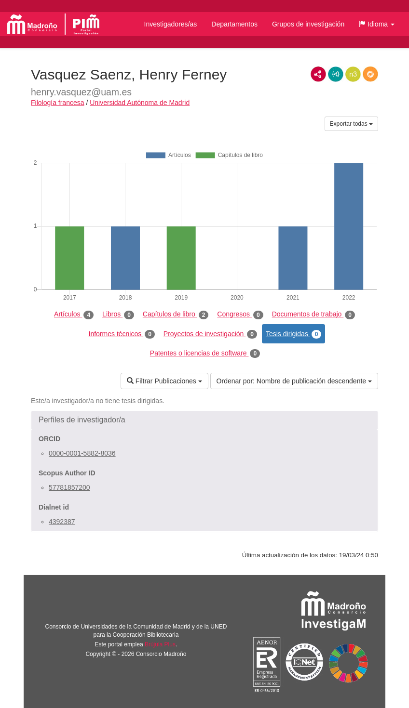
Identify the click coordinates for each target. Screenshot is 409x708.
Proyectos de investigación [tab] (210, 334)
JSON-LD (335, 74)
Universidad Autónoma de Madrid (140, 102)
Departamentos (234, 24)
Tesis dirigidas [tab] (294, 334)
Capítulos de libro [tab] (176, 314)
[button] (377, 24)
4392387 (62, 521)
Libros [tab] (118, 314)
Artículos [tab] (74, 314)
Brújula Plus (160, 644)
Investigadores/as (170, 24)
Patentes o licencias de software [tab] (205, 353)
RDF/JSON (370, 74)
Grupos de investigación (308, 24)
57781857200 (69, 487)
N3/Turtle (353, 74)
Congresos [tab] (240, 314)
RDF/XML (318, 74)
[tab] (204, 420)
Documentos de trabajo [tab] (313, 314)
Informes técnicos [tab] (122, 334)
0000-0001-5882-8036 (82, 453)
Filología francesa (57, 102)
